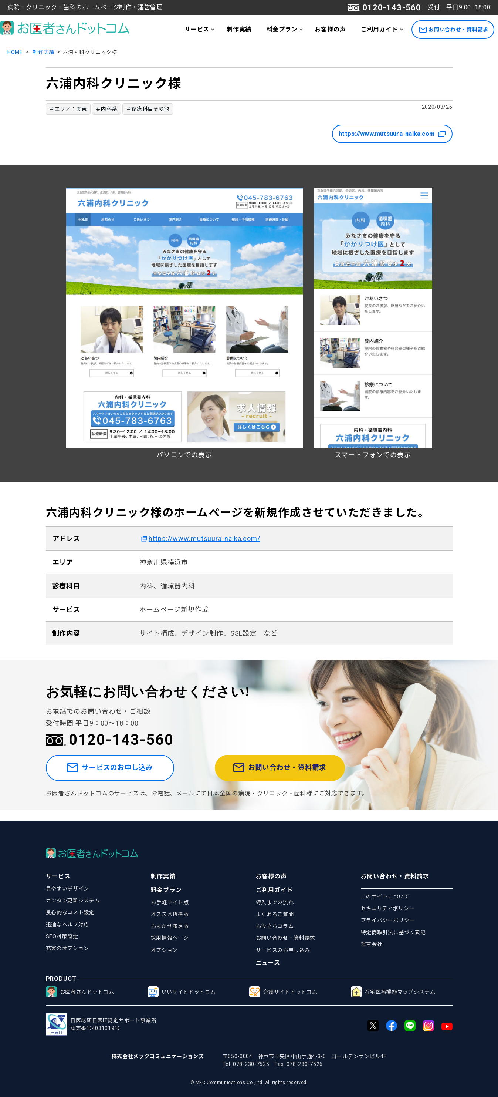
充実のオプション (67, 948)
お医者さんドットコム (80, 991)
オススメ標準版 (170, 914)
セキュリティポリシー (388, 908)
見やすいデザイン (67, 889)
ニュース (268, 962)
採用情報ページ (170, 938)
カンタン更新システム (73, 900)
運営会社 (372, 944)
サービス (196, 29)
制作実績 (239, 29)
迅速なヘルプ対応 (67, 925)
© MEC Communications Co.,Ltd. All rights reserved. (249, 1082)
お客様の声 (330, 29)
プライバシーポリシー (388, 920)
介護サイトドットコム (283, 991)
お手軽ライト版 (170, 902)
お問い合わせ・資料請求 (453, 30)
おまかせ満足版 (170, 926)
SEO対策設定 (62, 936)
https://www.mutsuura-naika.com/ (204, 538)
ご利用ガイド (379, 29)
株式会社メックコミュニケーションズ (158, 1056)
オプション (164, 950)
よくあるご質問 (275, 914)
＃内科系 (107, 109)
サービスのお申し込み (124, 773)
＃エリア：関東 (68, 109)
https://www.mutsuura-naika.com (383, 134)
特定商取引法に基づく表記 (393, 932)
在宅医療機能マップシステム (393, 991)
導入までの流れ (275, 902)
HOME (15, 52)
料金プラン (282, 29)
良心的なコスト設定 (70, 912)
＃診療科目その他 (148, 109)
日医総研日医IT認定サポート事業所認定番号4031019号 (101, 1024)
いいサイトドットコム (182, 991)
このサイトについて (385, 896)
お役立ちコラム (275, 926)
